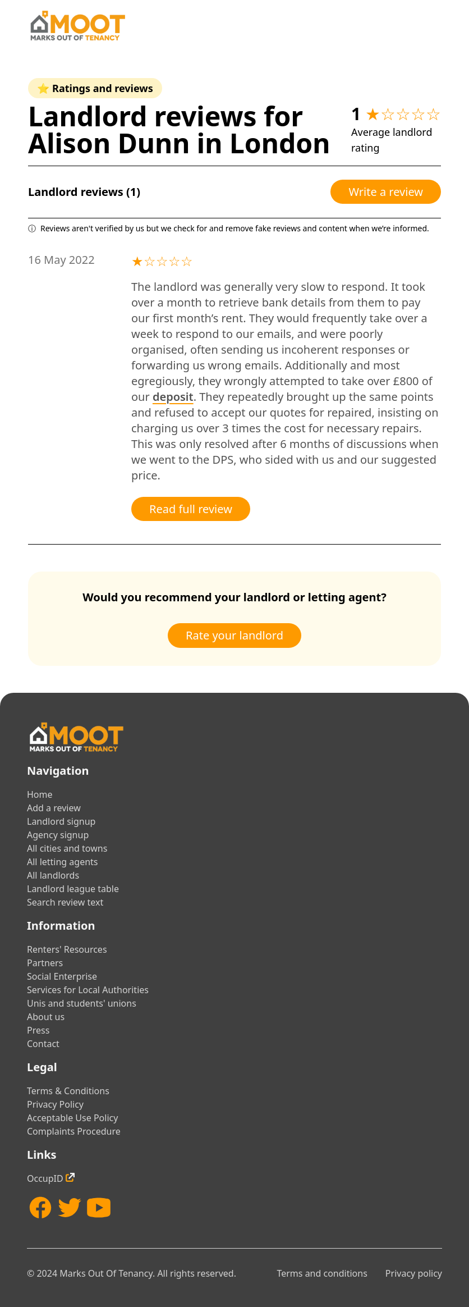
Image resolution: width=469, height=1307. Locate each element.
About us (46, 1017)
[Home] (77, 25)
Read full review (190, 509)
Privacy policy (413, 1273)
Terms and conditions (322, 1273)
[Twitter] (69, 1207)
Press (38, 1030)
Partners (45, 963)
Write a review (385, 191)
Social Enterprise (62, 976)
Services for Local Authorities (88, 990)
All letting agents (62, 862)
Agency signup (58, 835)
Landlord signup (61, 821)
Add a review (54, 808)
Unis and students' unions (81, 1003)
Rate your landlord (234, 635)
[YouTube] (98, 1207)
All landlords (53, 875)
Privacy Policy (55, 1104)
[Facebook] (40, 1207)
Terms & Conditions (68, 1091)
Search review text (65, 902)
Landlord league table (73, 889)
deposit (173, 396)
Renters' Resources (67, 949)
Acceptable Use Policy (72, 1118)
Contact (43, 1044)
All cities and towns (67, 848)
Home (40, 794)
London (279, 143)
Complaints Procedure (74, 1131)
